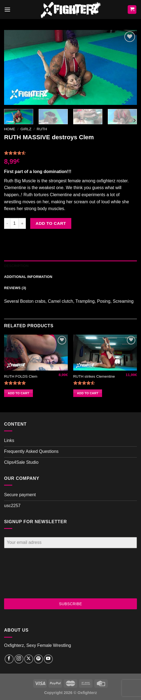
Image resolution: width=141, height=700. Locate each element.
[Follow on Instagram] (18, 658)
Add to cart (51, 223)
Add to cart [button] (18, 393)
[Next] (134, 120)
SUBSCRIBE (70, 604)
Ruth (42, 129)
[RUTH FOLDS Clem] (36, 353)
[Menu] (7, 9)
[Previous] (4, 373)
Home (9, 129)
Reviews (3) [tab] (15, 288)
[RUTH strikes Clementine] (105, 353)
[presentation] (26, 573)
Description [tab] (16, 266)
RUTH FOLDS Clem (20, 376)
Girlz (25, 129)
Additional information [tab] (28, 277)
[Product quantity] (14, 223)
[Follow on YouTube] (48, 658)
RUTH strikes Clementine (94, 376)
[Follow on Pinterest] (38, 658)
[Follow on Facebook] (9, 658)
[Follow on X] (28, 658)
